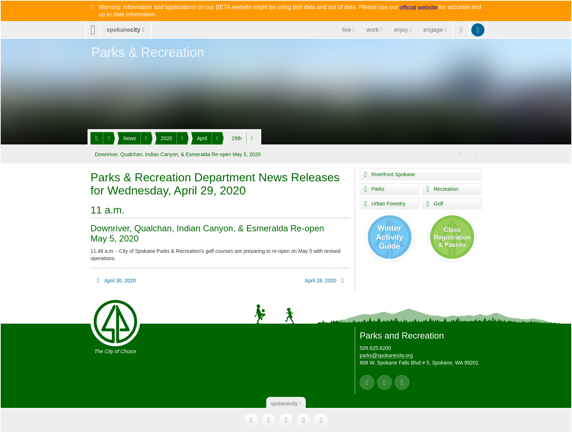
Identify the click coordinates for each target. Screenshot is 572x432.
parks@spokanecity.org (386, 355)
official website (418, 8)
